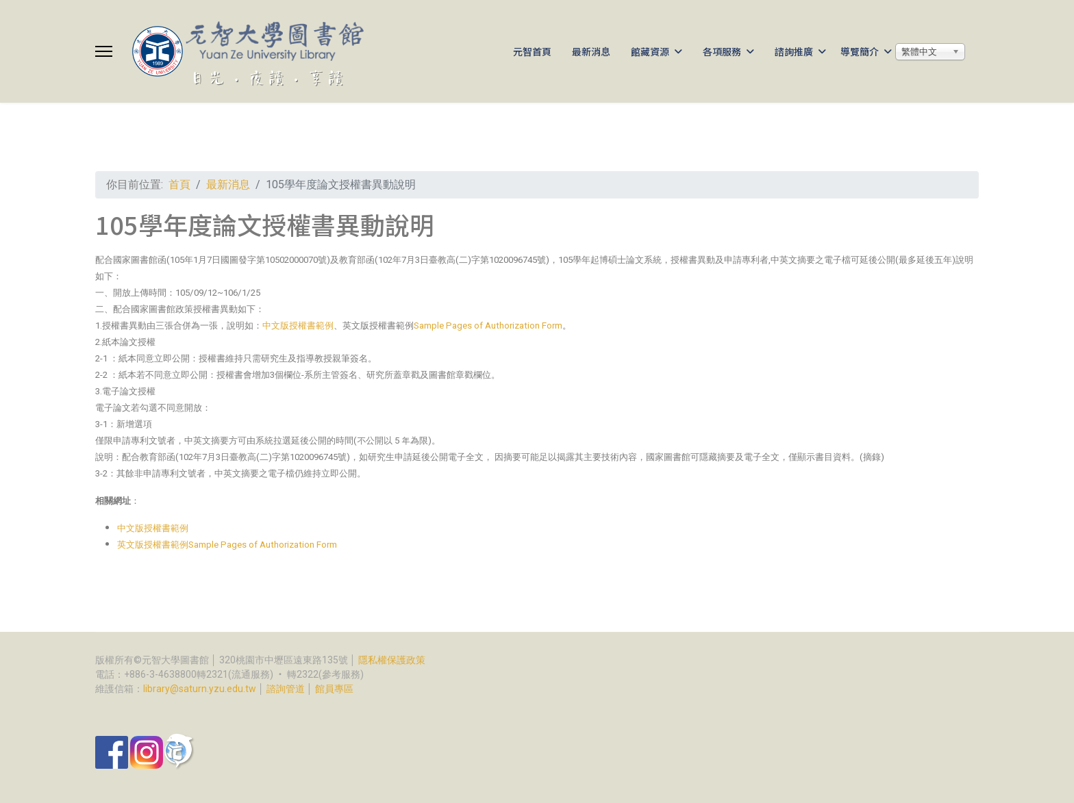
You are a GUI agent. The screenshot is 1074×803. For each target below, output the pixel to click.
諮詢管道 (285, 688)
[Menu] (103, 51)
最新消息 (591, 51)
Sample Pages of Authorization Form (488, 325)
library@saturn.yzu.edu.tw (199, 688)
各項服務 (722, 51)
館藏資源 (650, 51)
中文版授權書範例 (298, 325)
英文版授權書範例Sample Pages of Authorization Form (227, 544)
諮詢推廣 (794, 51)
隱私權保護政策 (391, 659)
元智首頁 (532, 51)
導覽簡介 (859, 51)
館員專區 (334, 688)
